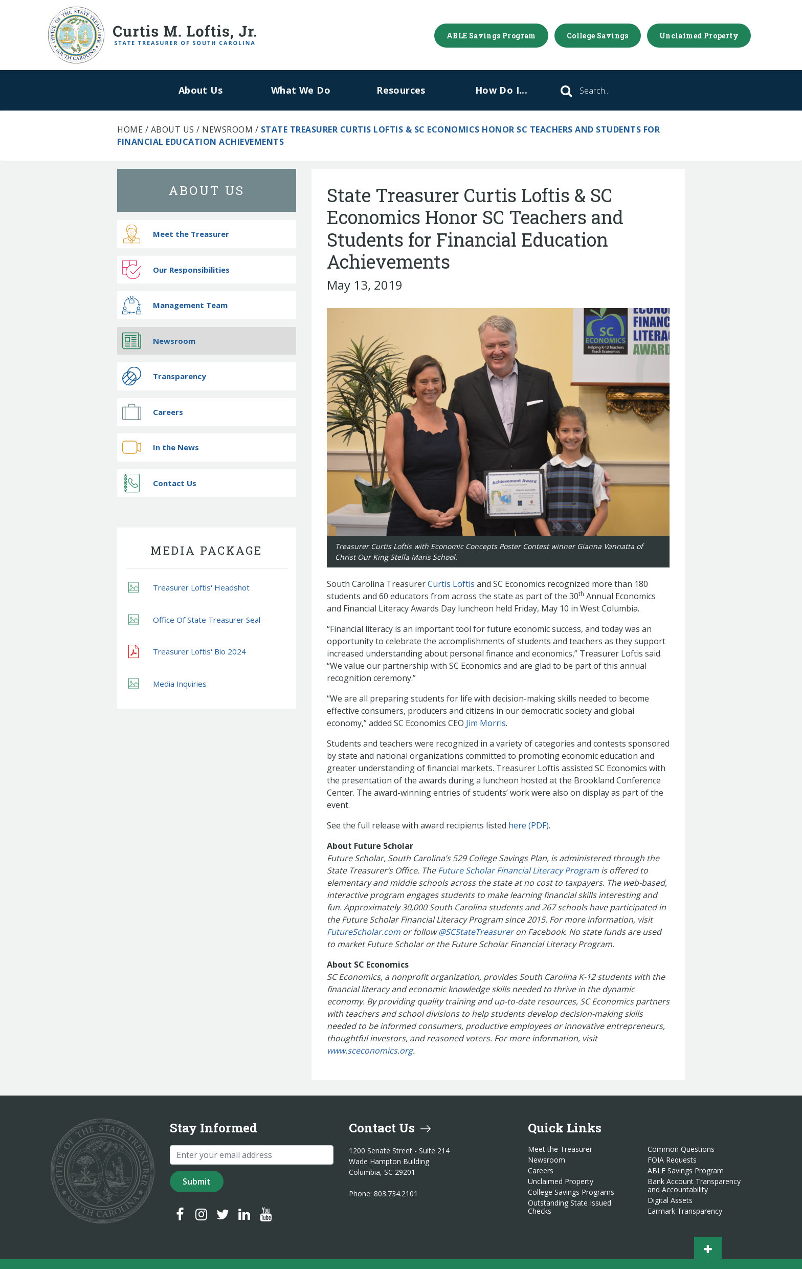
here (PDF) (528, 825)
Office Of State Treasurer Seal (194, 619)
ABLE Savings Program (491, 35)
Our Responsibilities (176, 269)
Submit (197, 1181)
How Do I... (501, 90)
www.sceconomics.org (370, 1050)
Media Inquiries (167, 683)
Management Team (175, 305)
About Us (200, 90)
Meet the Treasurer (175, 234)
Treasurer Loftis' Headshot (189, 587)
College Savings (598, 35)
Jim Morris (486, 723)
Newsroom (227, 129)
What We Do (300, 90)
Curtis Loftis (451, 583)
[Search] (608, 90)
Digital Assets (670, 1200)
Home (130, 129)
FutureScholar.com (363, 931)
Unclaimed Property (699, 35)
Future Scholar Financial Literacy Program (518, 870)
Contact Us (159, 482)
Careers (152, 411)
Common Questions (681, 1149)
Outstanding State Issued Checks (569, 1207)
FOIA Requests (672, 1160)
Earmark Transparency (685, 1211)
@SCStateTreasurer (476, 931)
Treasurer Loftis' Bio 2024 (187, 652)
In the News (160, 447)
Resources (401, 90)
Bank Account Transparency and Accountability (694, 1185)
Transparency (164, 376)
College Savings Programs (571, 1192)
